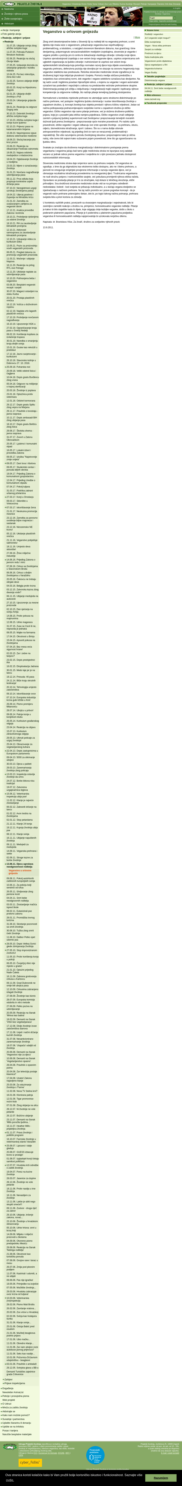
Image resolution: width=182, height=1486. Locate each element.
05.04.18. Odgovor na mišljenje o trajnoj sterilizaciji (22, 385)
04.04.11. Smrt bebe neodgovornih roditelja (18, 899)
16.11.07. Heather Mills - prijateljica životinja (19, 1127)
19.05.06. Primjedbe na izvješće (22, 1284)
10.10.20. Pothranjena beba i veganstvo (21, 279)
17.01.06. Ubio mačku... (18, 1339)
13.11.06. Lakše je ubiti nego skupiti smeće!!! (21, 1203)
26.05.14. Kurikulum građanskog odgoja (23, 722)
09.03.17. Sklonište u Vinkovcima (17, 502)
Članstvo (160, 4)
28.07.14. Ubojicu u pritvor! (20, 710)
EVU (35, 1453)
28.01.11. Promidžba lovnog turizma (20, 919)
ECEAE (61, 1453)
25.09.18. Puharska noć (18, 367)
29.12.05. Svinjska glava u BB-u (22, 1367)
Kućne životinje (126, 4)
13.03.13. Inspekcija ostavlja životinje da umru (21, 775)
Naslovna (9, 9)
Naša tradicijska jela (154, 57)
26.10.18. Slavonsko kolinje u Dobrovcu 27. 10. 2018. (21, 361)
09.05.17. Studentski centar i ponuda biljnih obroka (21, 468)
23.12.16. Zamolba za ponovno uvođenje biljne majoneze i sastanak (22, 521)
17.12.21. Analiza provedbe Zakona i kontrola (20, 211)
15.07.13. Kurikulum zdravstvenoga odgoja (17, 732)
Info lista (168, 4)
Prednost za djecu (153, 53)
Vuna (95, 4)
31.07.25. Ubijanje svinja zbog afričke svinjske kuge (22, 47)
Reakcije (9, 41)
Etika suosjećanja (153, 42)
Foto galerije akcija (11, 34)
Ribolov (116, 4)
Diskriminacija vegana (155, 80)
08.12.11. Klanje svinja (18, 834)
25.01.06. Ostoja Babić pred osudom (20, 1327)
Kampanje (152, 4)
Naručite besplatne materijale (16, 1434)
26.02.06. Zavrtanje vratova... (21, 1308)
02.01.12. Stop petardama (20, 820)
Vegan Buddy (151, 72)
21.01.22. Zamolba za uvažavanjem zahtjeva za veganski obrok (19, 204)
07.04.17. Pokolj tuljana (18, 486)
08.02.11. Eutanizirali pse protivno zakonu (19, 912)
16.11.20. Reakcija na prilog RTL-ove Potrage (20, 266)
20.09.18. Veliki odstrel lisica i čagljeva (21, 372)
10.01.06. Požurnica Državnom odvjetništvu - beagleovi (22, 1358)
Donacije (177, 4)
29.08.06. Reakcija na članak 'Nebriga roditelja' (21, 1248)
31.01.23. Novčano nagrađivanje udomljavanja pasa (23, 173)
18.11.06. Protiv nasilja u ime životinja (21, 1190)
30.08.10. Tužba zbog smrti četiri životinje (20, 932)
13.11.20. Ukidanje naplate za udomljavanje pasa (21, 273)
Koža (89, 4)
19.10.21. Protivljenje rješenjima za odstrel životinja (22, 218)
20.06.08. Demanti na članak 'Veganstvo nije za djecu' (21, 1053)
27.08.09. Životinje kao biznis (21, 996)
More (137, 37)
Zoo (106, 4)
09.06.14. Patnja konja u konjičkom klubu (19, 715)
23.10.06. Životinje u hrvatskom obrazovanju (22, 1222)
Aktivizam (9, 23)
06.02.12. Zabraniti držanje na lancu (21, 808)
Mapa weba (153, 21)
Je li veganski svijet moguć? (157, 38)
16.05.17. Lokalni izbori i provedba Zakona (19, 451)
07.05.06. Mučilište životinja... (21, 1287)
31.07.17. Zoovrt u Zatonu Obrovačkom (19, 438)
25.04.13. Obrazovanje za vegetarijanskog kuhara (19, 745)
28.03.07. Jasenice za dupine (21, 1178)
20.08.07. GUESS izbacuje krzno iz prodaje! (20, 1153)
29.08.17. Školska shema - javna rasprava (20, 432)
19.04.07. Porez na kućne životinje (19, 1173)
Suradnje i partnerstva (13, 1419)
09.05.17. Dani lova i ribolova (21, 463)
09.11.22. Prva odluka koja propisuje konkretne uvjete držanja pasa (20, 182)
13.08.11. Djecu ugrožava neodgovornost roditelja (20, 865)
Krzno (84, 4)
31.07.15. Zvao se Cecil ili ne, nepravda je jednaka (21, 627)
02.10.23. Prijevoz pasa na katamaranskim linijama (20, 127)
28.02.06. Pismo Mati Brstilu (20, 1304)
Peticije (144, 4)
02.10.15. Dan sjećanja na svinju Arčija (20, 610)
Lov (110, 4)
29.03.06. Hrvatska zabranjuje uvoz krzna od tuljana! (21, 1292)
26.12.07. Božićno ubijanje (20, 1115)
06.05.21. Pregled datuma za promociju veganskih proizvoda (22, 253)
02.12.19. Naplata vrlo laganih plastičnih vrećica (21, 312)
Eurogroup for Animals (47, 1453)
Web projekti (8, 1400)
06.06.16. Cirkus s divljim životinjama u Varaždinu (19, 574)
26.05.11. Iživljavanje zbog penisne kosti (20, 893)
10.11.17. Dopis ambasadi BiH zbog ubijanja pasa (22, 419)
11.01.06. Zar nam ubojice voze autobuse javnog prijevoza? (22, 1348)
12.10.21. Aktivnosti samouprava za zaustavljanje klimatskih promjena (21, 233)
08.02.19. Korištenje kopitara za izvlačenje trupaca (22, 335)
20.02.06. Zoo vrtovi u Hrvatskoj (22, 1312)
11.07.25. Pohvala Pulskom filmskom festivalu (20, 53)
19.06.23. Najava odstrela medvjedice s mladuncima (19, 154)
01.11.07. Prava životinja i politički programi (19, 1134)
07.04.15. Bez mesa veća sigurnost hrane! (19, 648)
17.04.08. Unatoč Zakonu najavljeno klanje (19, 1079)
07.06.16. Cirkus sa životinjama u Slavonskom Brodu (22, 567)
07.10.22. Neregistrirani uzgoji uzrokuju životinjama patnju (21, 189)
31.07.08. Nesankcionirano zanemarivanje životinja (20, 1040)
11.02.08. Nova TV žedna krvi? (22, 1091)
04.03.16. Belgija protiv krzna (21, 585)
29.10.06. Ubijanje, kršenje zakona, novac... (20, 1216)
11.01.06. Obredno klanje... (20, 1343)
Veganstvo (66, 4)
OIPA (21, 1455)
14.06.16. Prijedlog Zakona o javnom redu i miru (21, 561)
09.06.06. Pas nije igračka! (20, 1280)
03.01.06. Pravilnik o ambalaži (22, 1364)
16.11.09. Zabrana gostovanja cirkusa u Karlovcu (21, 977)
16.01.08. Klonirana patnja (20, 1095)
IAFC (67, 1453)
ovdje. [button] (10, 1480)
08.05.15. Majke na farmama (21, 632)
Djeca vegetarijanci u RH (156, 65)
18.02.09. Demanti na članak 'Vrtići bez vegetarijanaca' (21, 1020)
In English (177, 8)
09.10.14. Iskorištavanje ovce (21, 693)
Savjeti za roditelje (153, 49)
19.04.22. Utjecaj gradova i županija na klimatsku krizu (20, 196)
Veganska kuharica (153, 68)
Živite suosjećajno (13, 18)
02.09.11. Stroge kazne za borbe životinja (20, 859)
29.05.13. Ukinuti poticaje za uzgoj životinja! (21, 739)
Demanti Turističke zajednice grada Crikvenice (21, 1373)
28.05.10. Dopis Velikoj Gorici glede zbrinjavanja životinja (21, 945)
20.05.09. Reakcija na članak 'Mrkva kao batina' (21, 1014)
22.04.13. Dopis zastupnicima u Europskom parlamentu (22, 752)
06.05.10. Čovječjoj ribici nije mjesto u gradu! (21, 964)
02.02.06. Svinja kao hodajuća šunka (22, 1317)
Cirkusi (101, 4)
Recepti (136, 4)
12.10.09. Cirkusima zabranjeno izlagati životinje (22, 990)
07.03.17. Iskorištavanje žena (21, 507)
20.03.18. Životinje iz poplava (21, 390)
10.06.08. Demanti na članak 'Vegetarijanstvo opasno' (21, 1059)
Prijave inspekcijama (14, 1383)
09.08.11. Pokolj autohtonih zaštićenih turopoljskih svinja (21, 879)
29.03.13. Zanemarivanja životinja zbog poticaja (19, 769)
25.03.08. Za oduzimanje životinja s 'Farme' (19, 1086)
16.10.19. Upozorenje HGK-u (21, 324)
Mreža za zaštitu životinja (15, 1407)
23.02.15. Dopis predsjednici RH (21, 661)
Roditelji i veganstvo (154, 34)
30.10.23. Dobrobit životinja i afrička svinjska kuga (21, 114)
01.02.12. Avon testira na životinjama (19, 814)
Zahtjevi (8, 1379)
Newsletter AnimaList (12, 1392)
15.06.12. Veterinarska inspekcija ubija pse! (18, 795)
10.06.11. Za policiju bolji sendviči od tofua (19, 886)
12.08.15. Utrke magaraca (20, 622)
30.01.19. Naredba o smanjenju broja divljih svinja (22, 342)
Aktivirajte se (8, 1411)
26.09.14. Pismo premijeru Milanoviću (20, 705)
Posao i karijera (10, 1430)
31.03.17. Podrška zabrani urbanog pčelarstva (20, 492)
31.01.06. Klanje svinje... (19, 1322)
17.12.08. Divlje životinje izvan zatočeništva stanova (22, 1027)
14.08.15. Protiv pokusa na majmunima (20, 617)
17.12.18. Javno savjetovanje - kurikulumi (22, 355)
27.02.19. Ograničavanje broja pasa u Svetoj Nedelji (22, 329)
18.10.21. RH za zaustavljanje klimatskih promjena (21, 224)
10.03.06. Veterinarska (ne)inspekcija (18, 1299)
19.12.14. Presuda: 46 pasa (20, 677)
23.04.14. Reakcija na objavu (21, 727)
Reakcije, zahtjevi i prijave (16, 38)
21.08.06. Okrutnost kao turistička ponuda (19, 1255)
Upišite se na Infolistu (13, 1426)
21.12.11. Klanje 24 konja (19, 823)
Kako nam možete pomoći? (16, 1415)
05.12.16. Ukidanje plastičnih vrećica (21, 535)
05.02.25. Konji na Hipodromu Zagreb (21, 88)
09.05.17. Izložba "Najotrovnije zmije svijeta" (22, 458)
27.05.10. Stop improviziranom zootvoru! (22, 951)
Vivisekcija (76, 4)
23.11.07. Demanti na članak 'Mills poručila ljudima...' (21, 1121)
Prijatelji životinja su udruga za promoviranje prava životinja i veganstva (162, 13)
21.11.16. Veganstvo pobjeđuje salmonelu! (22, 541)
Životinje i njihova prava (16, 14)
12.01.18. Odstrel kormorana (21, 400)
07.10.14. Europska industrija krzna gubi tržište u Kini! (21, 698)
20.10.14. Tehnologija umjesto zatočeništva (21, 688)
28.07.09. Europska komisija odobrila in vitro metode (21, 1001)
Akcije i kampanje (11, 30)
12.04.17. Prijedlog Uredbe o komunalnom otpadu (21, 481)
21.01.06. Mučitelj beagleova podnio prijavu (21, 1334)
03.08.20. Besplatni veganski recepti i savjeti (21, 286)
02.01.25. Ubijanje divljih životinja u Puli (19, 95)
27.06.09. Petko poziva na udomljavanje (20, 1007)
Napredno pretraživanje (168, 21)
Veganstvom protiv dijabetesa (158, 61)
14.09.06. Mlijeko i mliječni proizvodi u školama (20, 1235)
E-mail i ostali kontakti (170, 1453)
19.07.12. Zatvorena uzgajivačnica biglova (17, 788)
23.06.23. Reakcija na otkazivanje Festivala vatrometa (22, 147)
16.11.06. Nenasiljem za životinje (19, 1196)
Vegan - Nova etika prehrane (158, 45)
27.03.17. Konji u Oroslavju (20, 497)
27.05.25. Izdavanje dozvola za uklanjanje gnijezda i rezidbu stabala (22, 68)
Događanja (7, 1388)
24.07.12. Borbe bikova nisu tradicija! (20, 782)
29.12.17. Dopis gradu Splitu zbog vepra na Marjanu (21, 406)
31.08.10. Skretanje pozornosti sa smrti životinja (22, 925)
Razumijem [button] (161, 1477)
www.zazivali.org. (152, 99)
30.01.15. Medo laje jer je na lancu (21, 671)
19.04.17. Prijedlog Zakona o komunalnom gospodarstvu (21, 475)
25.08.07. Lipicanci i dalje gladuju (19, 1147)
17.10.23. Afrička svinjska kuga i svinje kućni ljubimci (23, 121)
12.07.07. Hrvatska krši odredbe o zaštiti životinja (22, 1166)
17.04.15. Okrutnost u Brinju (20, 636)
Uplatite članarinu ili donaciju (16, 1423)
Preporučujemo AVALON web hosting (163, 24)
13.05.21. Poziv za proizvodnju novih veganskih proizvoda (22, 247)
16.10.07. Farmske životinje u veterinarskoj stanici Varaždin (21, 1140)
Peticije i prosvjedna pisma (15, 1396)
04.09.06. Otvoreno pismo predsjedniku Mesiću (19, 1242)
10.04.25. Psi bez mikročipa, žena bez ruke (21, 75)
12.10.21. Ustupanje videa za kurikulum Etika (21, 240)
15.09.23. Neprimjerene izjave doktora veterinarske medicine (22, 134)
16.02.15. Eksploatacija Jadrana (23, 666)
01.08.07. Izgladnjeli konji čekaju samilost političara (23, 1160)
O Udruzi (6, 1403)
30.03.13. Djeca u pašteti (19, 764)
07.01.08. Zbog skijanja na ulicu (22, 1105)
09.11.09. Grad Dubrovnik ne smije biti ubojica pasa (21, 984)
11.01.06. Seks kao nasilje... (21, 1353)
